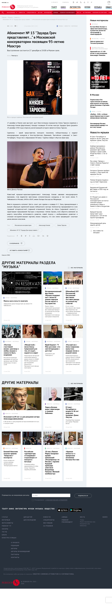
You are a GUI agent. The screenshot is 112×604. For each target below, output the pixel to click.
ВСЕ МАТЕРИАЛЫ (77, 268)
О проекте (54, 2)
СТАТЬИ (7, 297)
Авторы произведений (20, 551)
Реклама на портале (100, 12)
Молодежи (48, 12)
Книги (105, 517)
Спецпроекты (31, 12)
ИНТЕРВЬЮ (8, 341)
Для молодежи (30, 520)
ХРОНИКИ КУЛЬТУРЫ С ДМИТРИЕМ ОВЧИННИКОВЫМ (100, 48)
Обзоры (5, 529)
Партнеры (15, 554)
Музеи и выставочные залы (87, 522)
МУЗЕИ (93, 111)
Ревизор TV (6, 526)
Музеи (87, 7)
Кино (63, 7)
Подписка (65, 2)
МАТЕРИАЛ (75, 26)
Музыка (98, 7)
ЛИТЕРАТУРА (95, 38)
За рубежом (87, 12)
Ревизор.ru (15, 55)
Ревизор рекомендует (67, 12)
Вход (109, 4)
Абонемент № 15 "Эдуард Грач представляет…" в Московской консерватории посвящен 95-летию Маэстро (35, 19)
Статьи (102, 38)
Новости (22, 12)
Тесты (4, 532)
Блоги (4, 535)
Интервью (6, 520)
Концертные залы (85, 524)
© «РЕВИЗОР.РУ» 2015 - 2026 (29, 583)
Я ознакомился (39, 500)
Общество (49, 509)
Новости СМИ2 (6, 255)
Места (79, 12)
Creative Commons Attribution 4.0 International (53, 574)
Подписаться (83, 495)
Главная (4, 17)
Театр (54, 7)
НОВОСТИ (67, 26)
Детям (40, 12)
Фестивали (47, 523)
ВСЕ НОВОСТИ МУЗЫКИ (98, 232)
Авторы (14, 548)
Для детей (28, 517)
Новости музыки (99, 132)
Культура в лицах (9, 538)
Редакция (15, 545)
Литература (75, 7)
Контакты (15, 557)
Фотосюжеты (7, 523)
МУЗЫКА (60, 26)
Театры (82, 520)
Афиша (55, 12)
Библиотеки (83, 525)
